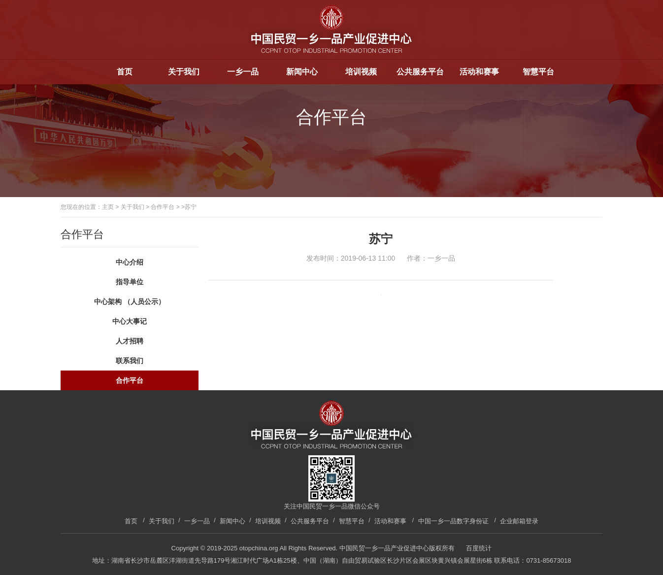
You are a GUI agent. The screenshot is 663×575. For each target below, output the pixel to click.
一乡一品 (243, 72)
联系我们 (129, 361)
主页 (108, 206)
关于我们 (183, 72)
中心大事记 (129, 321)
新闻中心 (302, 72)
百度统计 (479, 548)
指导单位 (129, 282)
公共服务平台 (420, 72)
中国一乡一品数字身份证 (453, 521)
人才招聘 (129, 341)
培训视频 (361, 72)
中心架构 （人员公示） (129, 301)
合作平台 (162, 206)
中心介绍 (129, 262)
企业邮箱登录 (519, 521)
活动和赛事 (479, 72)
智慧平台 (538, 72)
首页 (125, 72)
